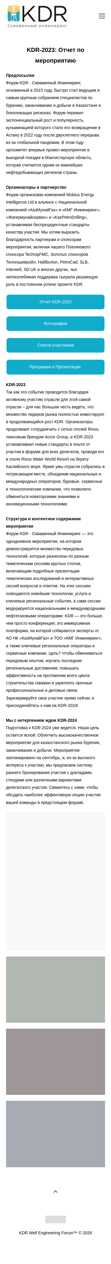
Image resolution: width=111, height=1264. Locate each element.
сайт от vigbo (55, 1250)
